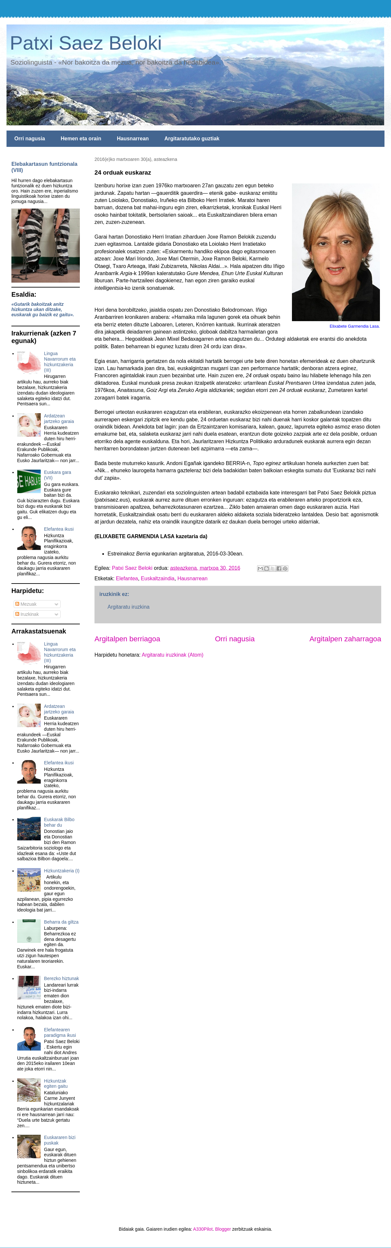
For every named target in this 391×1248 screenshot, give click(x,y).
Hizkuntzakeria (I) (62, 870)
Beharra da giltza (61, 922)
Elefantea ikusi (59, 529)
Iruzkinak (27, 614)
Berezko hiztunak (61, 978)
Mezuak (25, 604)
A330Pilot (203, 1229)
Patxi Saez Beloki (86, 43)
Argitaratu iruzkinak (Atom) (172, 655)
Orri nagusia (29, 138)
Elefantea (127, 578)
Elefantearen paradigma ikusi (60, 1032)
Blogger (223, 1229)
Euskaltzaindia (157, 578)
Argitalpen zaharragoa (345, 639)
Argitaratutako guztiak (192, 138)
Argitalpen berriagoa (127, 639)
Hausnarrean (133, 138)
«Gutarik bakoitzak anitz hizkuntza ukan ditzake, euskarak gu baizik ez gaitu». (42, 309)
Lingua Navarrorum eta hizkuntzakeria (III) (60, 361)
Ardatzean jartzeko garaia (59, 418)
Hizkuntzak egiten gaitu (55, 1083)
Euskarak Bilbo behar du (59, 822)
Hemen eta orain (81, 138)
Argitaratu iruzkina (129, 607)
